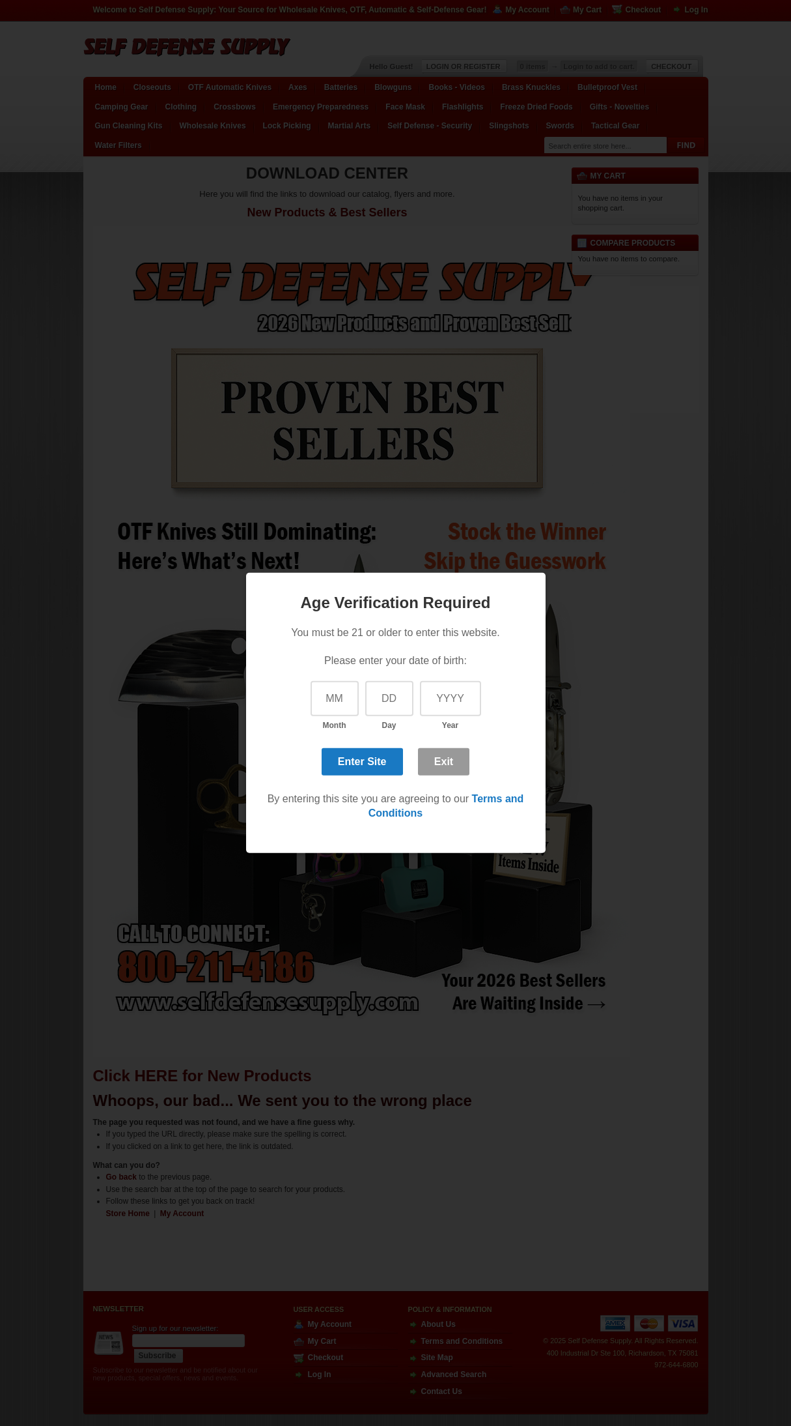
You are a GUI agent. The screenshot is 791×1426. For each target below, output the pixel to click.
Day (389, 725)
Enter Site (362, 760)
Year (450, 725)
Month (334, 725)
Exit (443, 760)
